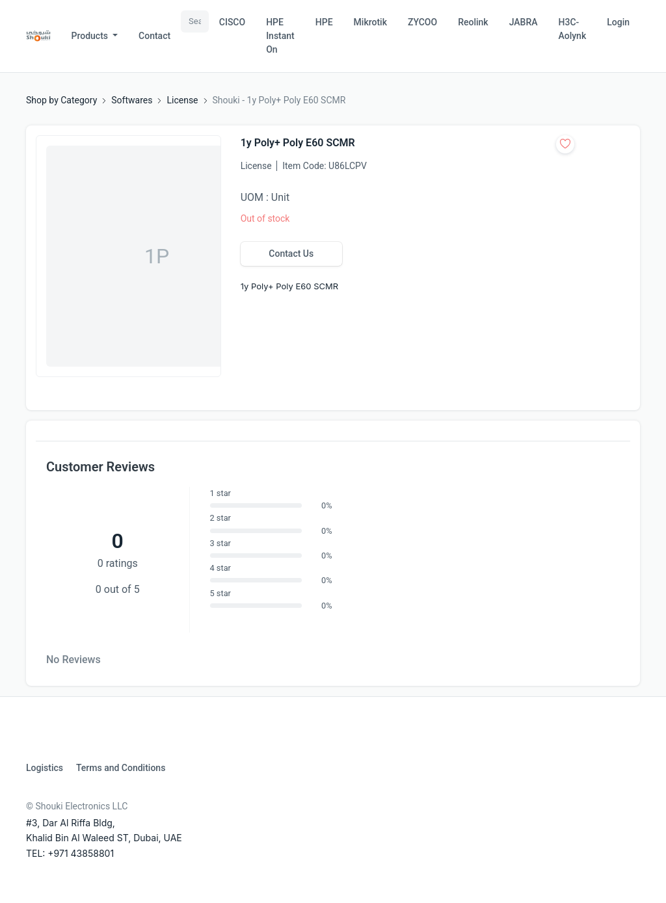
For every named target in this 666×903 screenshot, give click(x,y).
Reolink (473, 22)
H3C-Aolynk (573, 29)
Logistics (44, 768)
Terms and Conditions (120, 768)
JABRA (523, 22)
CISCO (232, 22)
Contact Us (291, 253)
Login (618, 22)
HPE (324, 22)
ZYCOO (422, 22)
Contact (154, 36)
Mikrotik (370, 22)
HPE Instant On (280, 36)
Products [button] (91, 36)
